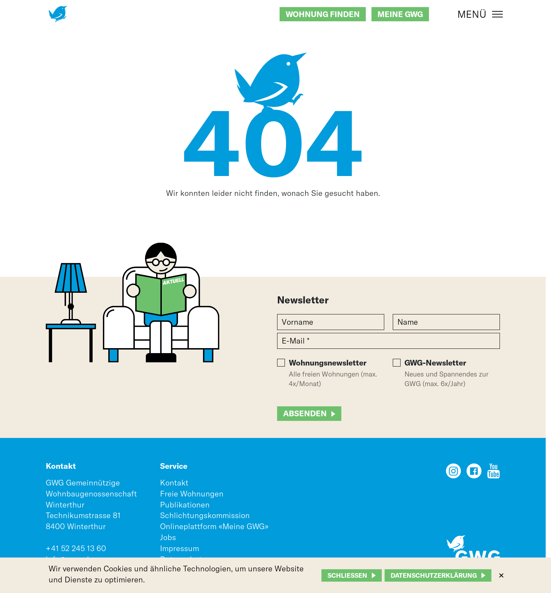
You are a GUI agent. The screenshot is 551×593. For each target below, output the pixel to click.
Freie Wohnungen (192, 494)
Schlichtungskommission (205, 515)
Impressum (179, 548)
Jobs (168, 537)
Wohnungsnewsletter (328, 363)
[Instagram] (453, 473)
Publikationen (185, 505)
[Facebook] (474, 473)
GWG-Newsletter (435, 363)
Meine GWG (400, 14)
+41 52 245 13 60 (76, 548)
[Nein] (501, 575)
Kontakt (174, 483)
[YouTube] (493, 473)
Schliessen (347, 575)
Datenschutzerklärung (434, 575)
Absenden (305, 413)
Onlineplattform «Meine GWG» (214, 526)
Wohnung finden (323, 14)
